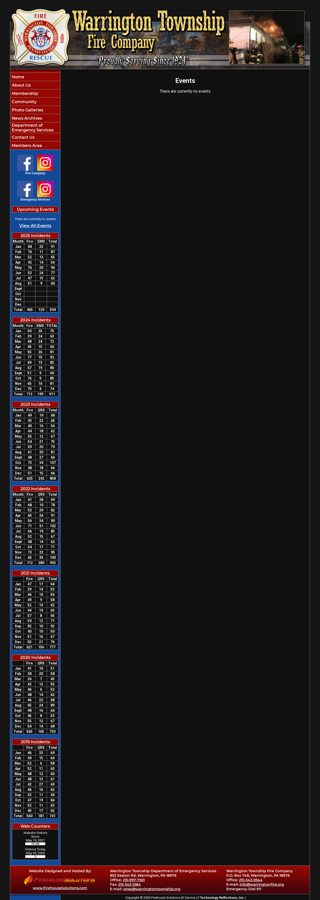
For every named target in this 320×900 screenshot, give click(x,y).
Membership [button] (24, 93)
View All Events (35, 225)
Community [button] (23, 101)
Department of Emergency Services (32, 127)
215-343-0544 (250, 880)
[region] (35, 111)
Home (17, 77)
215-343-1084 (129, 884)
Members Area (26, 145)
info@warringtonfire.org (262, 884)
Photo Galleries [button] (27, 110)
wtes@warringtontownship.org (151, 889)
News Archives (26, 118)
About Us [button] (21, 85)
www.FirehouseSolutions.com (60, 888)
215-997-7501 (134, 880)
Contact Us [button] (22, 137)
